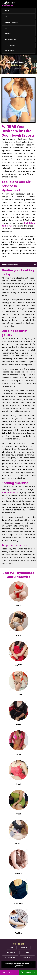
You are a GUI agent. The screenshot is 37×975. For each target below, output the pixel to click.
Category (19, 28)
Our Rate (8, 34)
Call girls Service (19, 22)
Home (7, 11)
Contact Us (9, 51)
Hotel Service (11, 952)
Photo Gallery (10, 45)
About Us (8, 17)
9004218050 (11, 972)
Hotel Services (10, 39)
